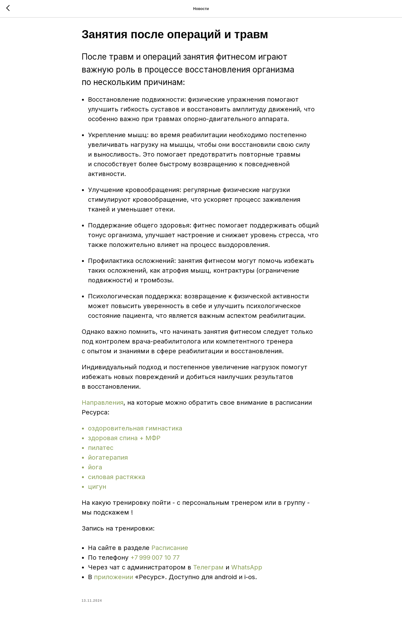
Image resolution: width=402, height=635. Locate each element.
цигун (97, 489)
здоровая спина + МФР (124, 440)
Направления (102, 404)
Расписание (169, 550)
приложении (114, 579)
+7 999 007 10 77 (155, 559)
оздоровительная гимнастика (135, 430)
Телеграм (208, 569)
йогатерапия (108, 459)
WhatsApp (246, 569)
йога (95, 469)
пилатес (100, 450)
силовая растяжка (116, 479)
